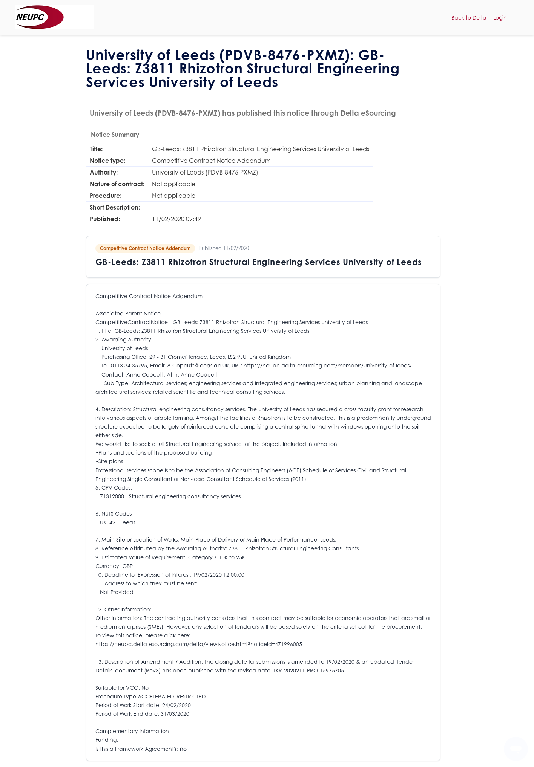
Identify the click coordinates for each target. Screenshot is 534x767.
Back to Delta (468, 17)
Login (500, 17)
